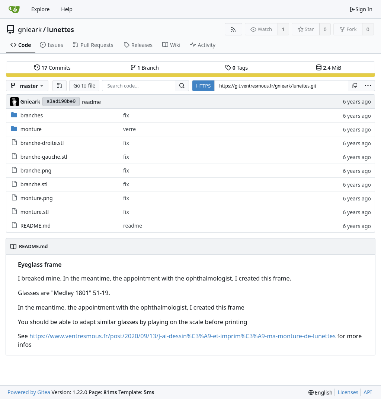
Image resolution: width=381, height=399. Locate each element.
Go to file (84, 85)
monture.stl (34, 211)
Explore (40, 9)
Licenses (348, 392)
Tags (236, 67)
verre (129, 129)
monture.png (36, 198)
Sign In (360, 9)
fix (126, 115)
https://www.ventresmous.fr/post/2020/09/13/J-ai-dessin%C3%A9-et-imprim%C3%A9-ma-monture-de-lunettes (182, 336)
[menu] (368, 85)
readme (91, 101)
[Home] (14, 9)
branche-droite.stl (42, 142)
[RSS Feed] (233, 29)
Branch (144, 67)
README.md (35, 225)
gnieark (30, 29)
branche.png (36, 170)
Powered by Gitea (28, 392)
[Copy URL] (354, 85)
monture (31, 129)
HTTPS (203, 85)
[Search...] (182, 85)
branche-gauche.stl (43, 156)
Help (67, 9)
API (368, 392)
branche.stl (34, 184)
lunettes (60, 29)
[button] (59, 85)
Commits (52, 67)
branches (31, 115)
